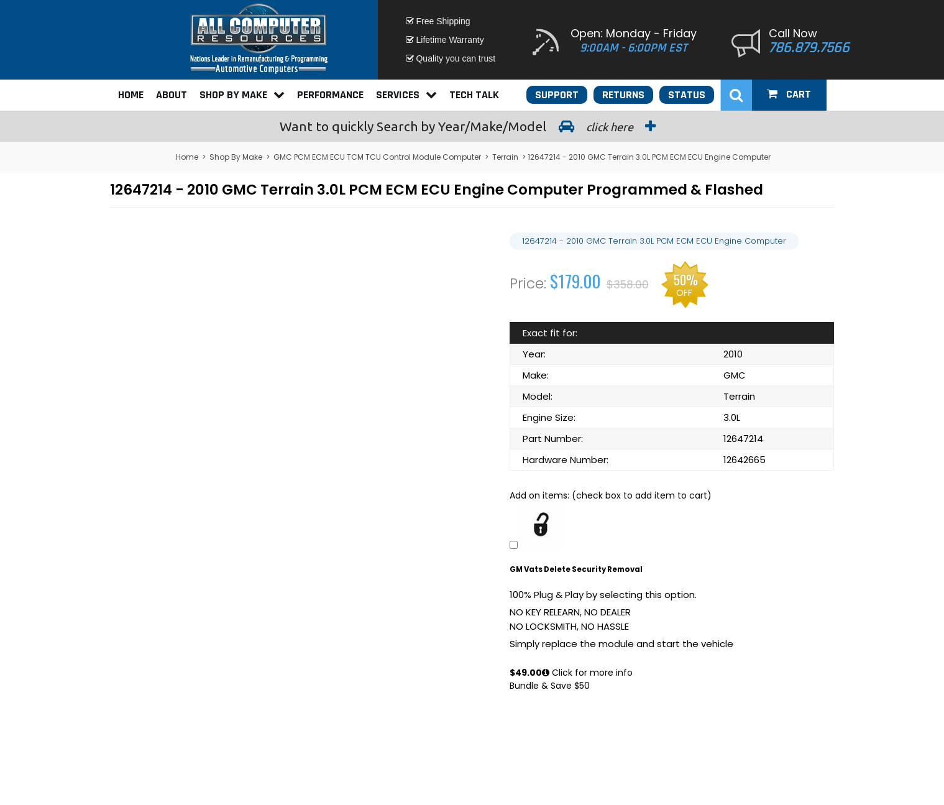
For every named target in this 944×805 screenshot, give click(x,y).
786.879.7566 (809, 48)
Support (557, 95)
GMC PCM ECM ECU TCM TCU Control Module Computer (377, 157)
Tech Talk (474, 95)
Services (406, 95)
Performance (330, 95)
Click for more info (587, 672)
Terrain (505, 157)
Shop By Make (242, 95)
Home (131, 95)
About (171, 95)
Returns (623, 95)
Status (686, 95)
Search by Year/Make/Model (472, 126)
